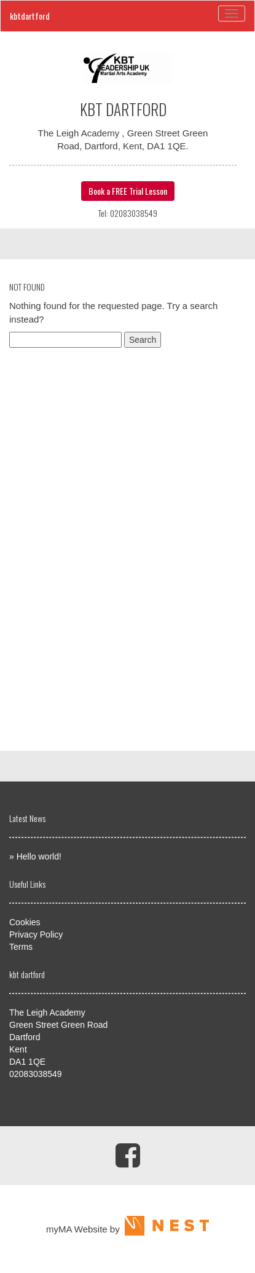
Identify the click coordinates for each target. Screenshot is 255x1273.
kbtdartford (30, 15)
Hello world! (39, 856)
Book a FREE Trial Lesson (127, 190)
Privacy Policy (36, 934)
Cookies (25, 922)
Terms (21, 947)
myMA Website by (127, 1229)
